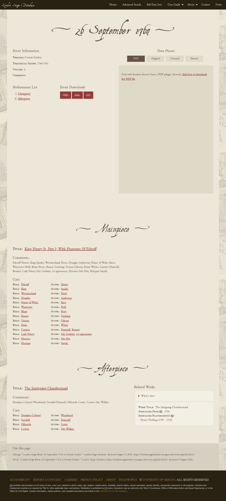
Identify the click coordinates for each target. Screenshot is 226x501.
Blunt (24, 311)
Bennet (76, 329)
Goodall (25, 420)
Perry (64, 311)
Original (155, 58)
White (64, 325)
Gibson (65, 320)
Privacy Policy (92, 480)
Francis (25, 316)
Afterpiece (24, 99)
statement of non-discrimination (113, 491)
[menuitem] (113, 4)
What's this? (148, 396)
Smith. (65, 343)
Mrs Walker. (68, 429)
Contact (205, 4)
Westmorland (28, 293)
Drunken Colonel (31, 415)
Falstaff (25, 284)
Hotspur (26, 343)
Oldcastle (26, 424)
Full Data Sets (154, 4)
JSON (65, 95)
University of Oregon (158, 480)
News (219, 4)
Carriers (25, 329)
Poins (24, 325)
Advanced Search (131, 4)
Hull (63, 307)
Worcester (26, 307)
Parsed (194, 58)
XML (77, 95)
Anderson (66, 298)
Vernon (25, 320)
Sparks (64, 289)
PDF (136, 58)
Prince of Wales (29, 302)
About (190, 4)
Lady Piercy (27, 334)
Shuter (64, 284)
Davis (64, 293)
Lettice (25, 429)
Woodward (67, 415)
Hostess (25, 338)
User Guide (174, 4)
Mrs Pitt (65, 338)
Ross (63, 302)
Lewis (64, 424)
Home (113, 4)
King (23, 289)
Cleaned (174, 58)
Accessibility (20, 480)
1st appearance (84, 334)
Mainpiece (24, 94)
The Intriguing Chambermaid (46, 388)
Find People (128, 480)
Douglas (25, 298)
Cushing (65, 316)
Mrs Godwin (68, 334)
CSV (88, 95)
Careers (71, 480)
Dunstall (65, 329)
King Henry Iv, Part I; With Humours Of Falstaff (60, 249)
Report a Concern (47, 480)
